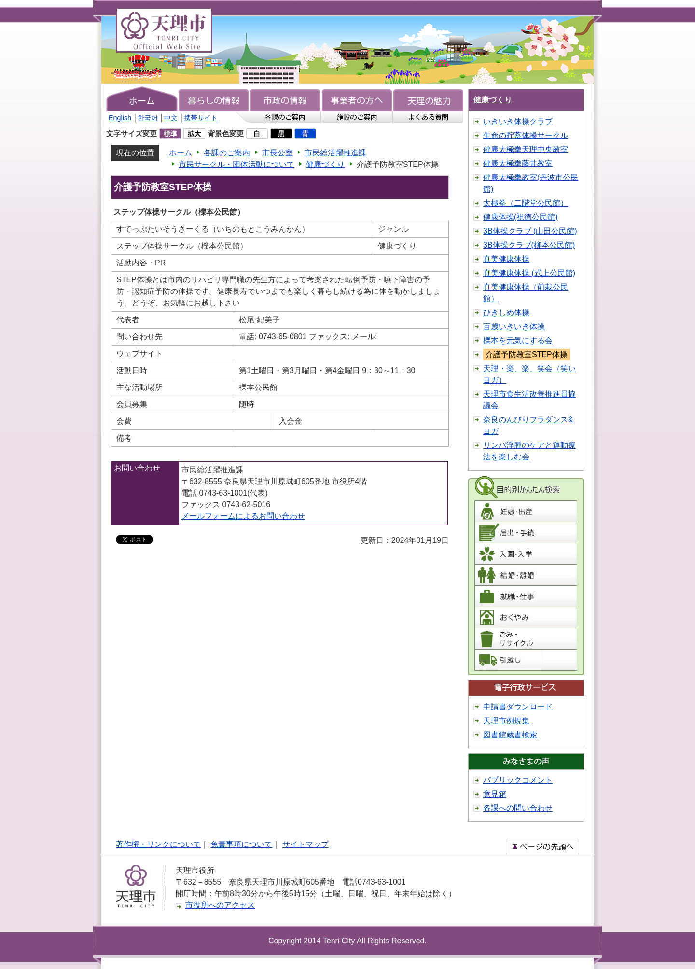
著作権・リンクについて (158, 844)
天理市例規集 (506, 721)
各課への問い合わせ (518, 808)
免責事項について (241, 844)
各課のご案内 (227, 153)
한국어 (148, 118)
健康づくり (325, 164)
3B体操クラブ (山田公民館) (530, 231)
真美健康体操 (506, 259)
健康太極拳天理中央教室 (525, 149)
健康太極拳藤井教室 (518, 163)
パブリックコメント (518, 780)
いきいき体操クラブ (518, 121)
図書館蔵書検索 (510, 735)
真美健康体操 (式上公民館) (529, 273)
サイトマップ (305, 844)
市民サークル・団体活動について (236, 164)
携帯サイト (201, 118)
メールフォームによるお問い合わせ (243, 516)
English (120, 118)
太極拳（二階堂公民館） (525, 203)
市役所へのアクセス (220, 905)
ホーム (180, 153)
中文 (171, 118)
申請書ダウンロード (518, 707)
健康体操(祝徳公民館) (520, 217)
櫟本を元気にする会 (518, 340)
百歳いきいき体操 (514, 326)
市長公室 (277, 153)
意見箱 (494, 794)
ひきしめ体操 (506, 312)
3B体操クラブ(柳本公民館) (529, 245)
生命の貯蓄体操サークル (525, 135)
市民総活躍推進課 (335, 153)
